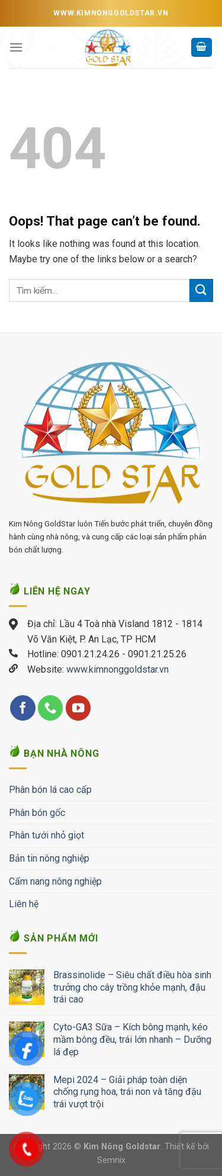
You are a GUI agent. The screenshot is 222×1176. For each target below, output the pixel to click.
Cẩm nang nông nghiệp (55, 881)
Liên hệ (23, 904)
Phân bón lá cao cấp (50, 789)
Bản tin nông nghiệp (49, 858)
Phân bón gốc (37, 812)
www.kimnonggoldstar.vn (117, 669)
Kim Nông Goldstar (121, 1147)
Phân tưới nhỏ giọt (46, 835)
